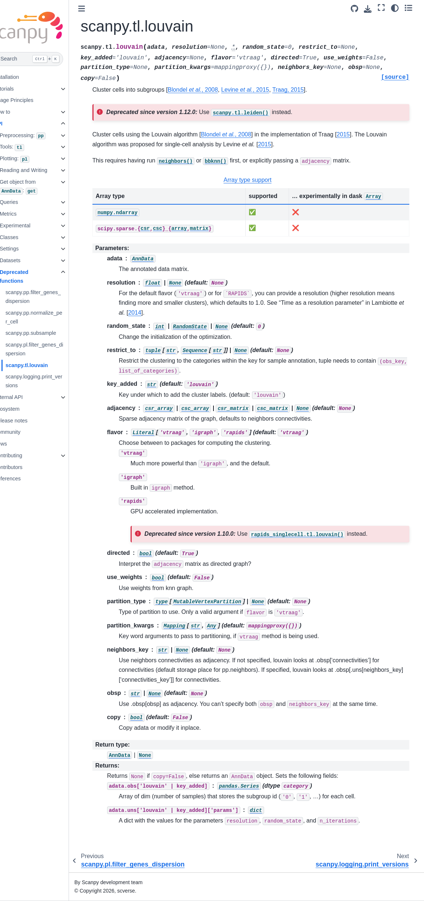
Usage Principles (29, 100)
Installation (22, 77)
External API (24, 397)
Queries (24, 202)
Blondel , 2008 (209, 90)
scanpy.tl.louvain (42, 365)
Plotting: (30, 159)
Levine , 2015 (261, 90)
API (14, 124)
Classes (24, 237)
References (23, 478)
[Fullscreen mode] (384, 7)
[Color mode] (398, 7)
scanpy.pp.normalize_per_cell (49, 317)
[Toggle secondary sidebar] (411, 7)
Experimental (30, 225)
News (16, 444)
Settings (24, 249)
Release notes (26, 421)
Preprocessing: (38, 136)
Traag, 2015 (304, 90)
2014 (184, 313)
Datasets (25, 260)
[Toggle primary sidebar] (97, 8)
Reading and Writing (39, 170)
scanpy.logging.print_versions (49, 381)
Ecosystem (22, 409)
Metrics (23, 214)
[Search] (42, 59)
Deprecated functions (29, 276)
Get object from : (34, 187)
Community (23, 432)
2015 (359, 134)
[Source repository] (357, 8)
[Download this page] (371, 9)
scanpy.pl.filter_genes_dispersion (50, 349)
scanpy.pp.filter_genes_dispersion (49, 296)
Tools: (27, 147)
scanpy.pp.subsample (46, 333)
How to (18, 112)
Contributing (24, 455)
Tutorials (20, 89)
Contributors (24, 467)
